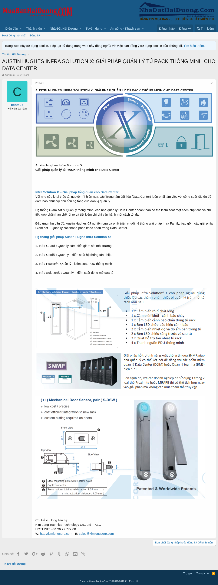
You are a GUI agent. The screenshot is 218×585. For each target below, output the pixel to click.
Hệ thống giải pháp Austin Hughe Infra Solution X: (73, 237)
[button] (21, 28)
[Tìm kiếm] (205, 28)
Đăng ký (35, 35)
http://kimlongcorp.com (56, 533)
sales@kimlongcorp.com (96, 533)
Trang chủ (202, 573)
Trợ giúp (188, 573)
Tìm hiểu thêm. (194, 46)
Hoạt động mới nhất (14, 35)
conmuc (10, 74)
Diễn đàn (11, 28)
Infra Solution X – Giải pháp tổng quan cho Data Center (77, 192)
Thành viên (34, 28)
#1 (212, 83)
